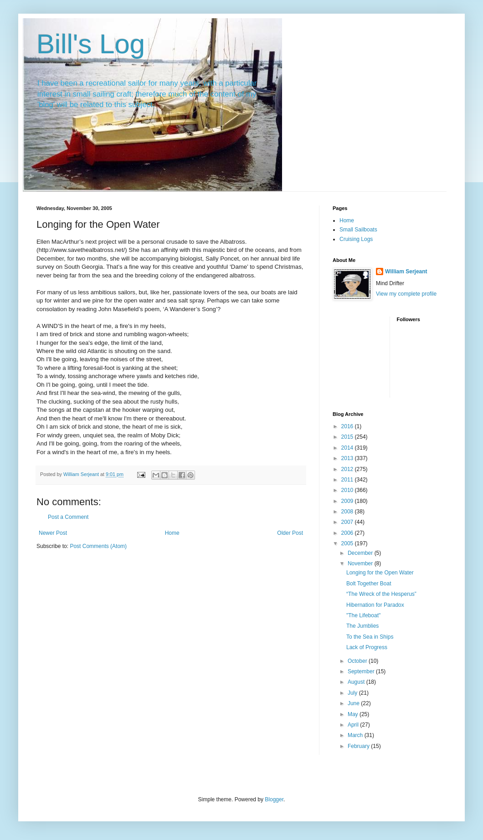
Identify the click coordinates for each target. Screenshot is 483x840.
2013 (348, 458)
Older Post (290, 533)
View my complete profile (406, 294)
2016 (348, 426)
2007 (348, 522)
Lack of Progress (366, 647)
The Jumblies (362, 626)
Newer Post (53, 533)
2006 (348, 533)
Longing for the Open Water (380, 572)
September (362, 671)
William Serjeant (406, 271)
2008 (348, 511)
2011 (348, 479)
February (359, 746)
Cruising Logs (356, 239)
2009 (348, 501)
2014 (348, 448)
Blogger (274, 799)
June (354, 703)
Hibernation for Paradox (375, 605)
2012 (348, 469)
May (354, 714)
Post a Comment (68, 517)
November (361, 563)
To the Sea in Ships (369, 637)
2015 (348, 437)
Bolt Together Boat (368, 583)
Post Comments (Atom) (98, 546)
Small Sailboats (358, 229)
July (353, 693)
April (354, 725)
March (356, 735)
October (358, 661)
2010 (348, 490)
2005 (348, 543)
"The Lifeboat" (363, 615)
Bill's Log (90, 44)
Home (172, 533)
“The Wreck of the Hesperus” (381, 594)
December (361, 553)
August (357, 682)
